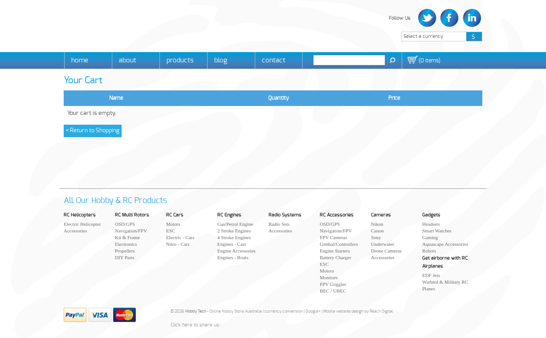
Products (180, 60)
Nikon (377, 224)
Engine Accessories (236, 250)
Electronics (126, 244)
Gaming (430, 237)
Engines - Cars (231, 244)
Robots (429, 250)
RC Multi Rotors (132, 214)
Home (79, 60)
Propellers (125, 250)
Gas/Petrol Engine (235, 224)
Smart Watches (437, 230)
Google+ (313, 311)
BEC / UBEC (333, 290)
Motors (173, 224)
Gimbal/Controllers (339, 244)
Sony (376, 237)
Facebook (450, 18)
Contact (273, 60)
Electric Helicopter (82, 224)
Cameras (381, 214)
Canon (377, 230)
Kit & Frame (127, 237)
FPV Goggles (333, 284)
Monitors (329, 277)
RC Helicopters (80, 214)
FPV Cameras (333, 237)
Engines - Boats (233, 257)
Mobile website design (343, 311)
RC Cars (174, 214)
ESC (170, 230)
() (429, 60)
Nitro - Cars (178, 244)
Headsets (431, 224)
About (127, 60)
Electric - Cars (180, 237)
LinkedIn (471, 18)
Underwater (382, 244)
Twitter (428, 18)
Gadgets (431, 214)
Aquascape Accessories (445, 244)
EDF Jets (431, 275)
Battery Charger (335, 257)
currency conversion (284, 311)
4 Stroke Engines (234, 237)
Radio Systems (285, 214)
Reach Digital (381, 311)
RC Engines (229, 214)
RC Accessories (337, 214)
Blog (220, 60)
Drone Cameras (386, 250)
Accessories (75, 230)
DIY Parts (124, 257)
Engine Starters (335, 250)
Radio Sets (279, 224)
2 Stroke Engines (234, 230)
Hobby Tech (95, 24)
